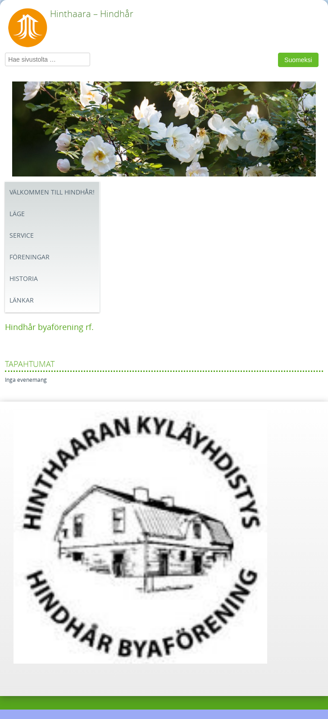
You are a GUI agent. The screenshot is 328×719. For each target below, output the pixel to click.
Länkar (21, 300)
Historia (23, 279)
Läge (17, 214)
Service (21, 236)
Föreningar (29, 257)
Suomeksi (298, 59)
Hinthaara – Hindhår (91, 14)
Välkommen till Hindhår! (52, 192)
